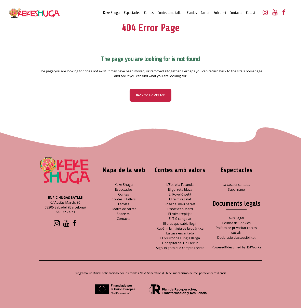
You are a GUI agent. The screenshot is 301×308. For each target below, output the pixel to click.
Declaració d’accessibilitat (236, 237)
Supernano (236, 189)
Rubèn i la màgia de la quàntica (180, 228)
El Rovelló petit (180, 194)
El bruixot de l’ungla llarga (180, 238)
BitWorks (254, 247)
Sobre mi (123, 214)
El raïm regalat (180, 199)
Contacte (123, 218)
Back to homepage (150, 95)
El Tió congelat (180, 218)
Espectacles (123, 189)
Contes (123, 194)
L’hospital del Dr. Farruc (180, 243)
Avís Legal (236, 218)
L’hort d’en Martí (180, 209)
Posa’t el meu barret (180, 204)
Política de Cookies (236, 223)
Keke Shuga (124, 184)
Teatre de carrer (123, 209)
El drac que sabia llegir (180, 223)
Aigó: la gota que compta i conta (180, 248)
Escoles (123, 204)
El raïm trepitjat (180, 214)
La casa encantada (180, 233)
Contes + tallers (124, 199)
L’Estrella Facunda (180, 184)
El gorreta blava (180, 189)
